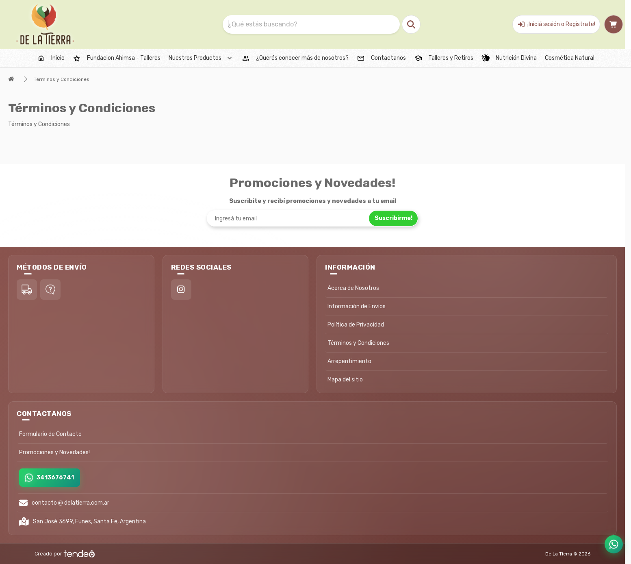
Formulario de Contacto (50, 434)
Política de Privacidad (355, 324)
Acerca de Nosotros (353, 288)
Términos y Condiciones (61, 79)
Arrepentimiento (349, 361)
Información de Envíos (356, 306)
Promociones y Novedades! (54, 452)
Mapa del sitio (345, 379)
